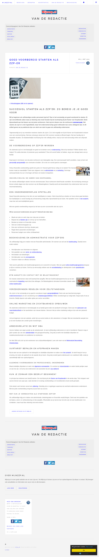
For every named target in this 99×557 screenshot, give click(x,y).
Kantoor (9, 34)
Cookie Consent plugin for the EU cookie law (83, 553)
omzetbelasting (56, 267)
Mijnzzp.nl (7, 2)
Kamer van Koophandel (58, 378)
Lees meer (10, 488)
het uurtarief (67, 352)
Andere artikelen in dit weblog (21, 411)
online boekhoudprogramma (75, 265)
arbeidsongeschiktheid (45, 296)
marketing (60, 170)
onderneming (56, 149)
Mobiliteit (10, 39)
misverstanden (64, 366)
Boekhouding (72, 2)
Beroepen (31, 2)
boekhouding (73, 242)
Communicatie (82, 31)
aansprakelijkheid (52, 293)
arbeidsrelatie (30, 332)
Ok (84, 550)
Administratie (11, 444)
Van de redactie (58, 2)
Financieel (10, 31)
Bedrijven (20, 2)
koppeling (21, 281)
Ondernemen (82, 38)
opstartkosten (80, 267)
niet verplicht (84, 198)
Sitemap (7, 549)
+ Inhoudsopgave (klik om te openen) (21, 103)
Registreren (23, 488)
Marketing (83, 36)
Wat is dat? (89, 547)
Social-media (10, 36)
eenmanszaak (77, 122)
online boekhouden (15, 284)
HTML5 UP (17, 547)
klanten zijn (24, 220)
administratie (49, 170)
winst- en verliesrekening (33, 252)
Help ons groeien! (14, 501)
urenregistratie (30, 257)
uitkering (35, 386)
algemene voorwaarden (42, 366)
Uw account (84, 2)
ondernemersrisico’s (15, 296)
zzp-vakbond (55, 369)
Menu (96, 2)
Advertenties (43, 2)
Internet (83, 33)
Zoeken (90, 2)
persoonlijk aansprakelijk (17, 162)
